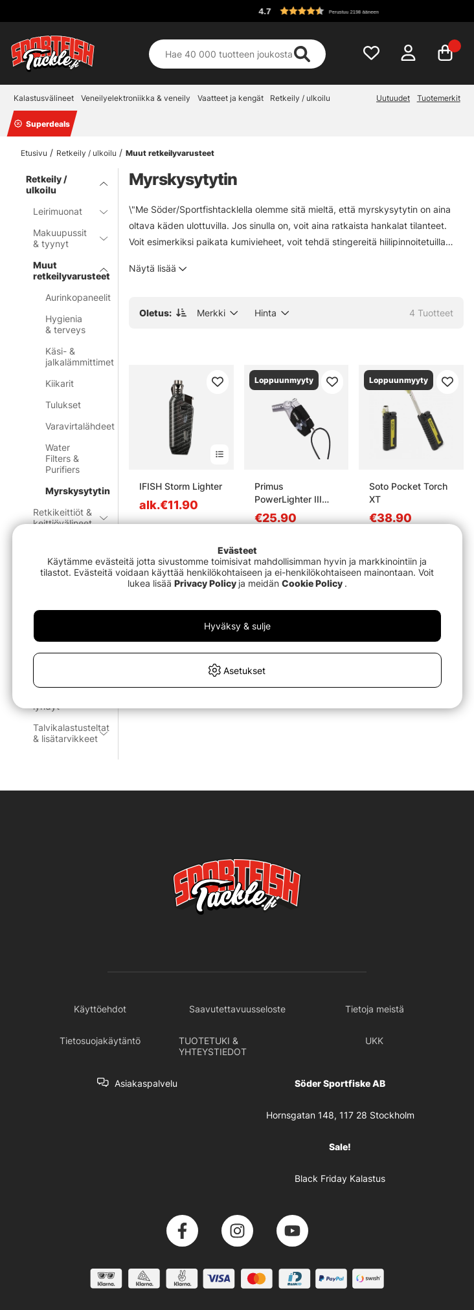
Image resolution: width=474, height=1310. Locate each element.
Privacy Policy (205, 583)
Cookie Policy (312, 583)
